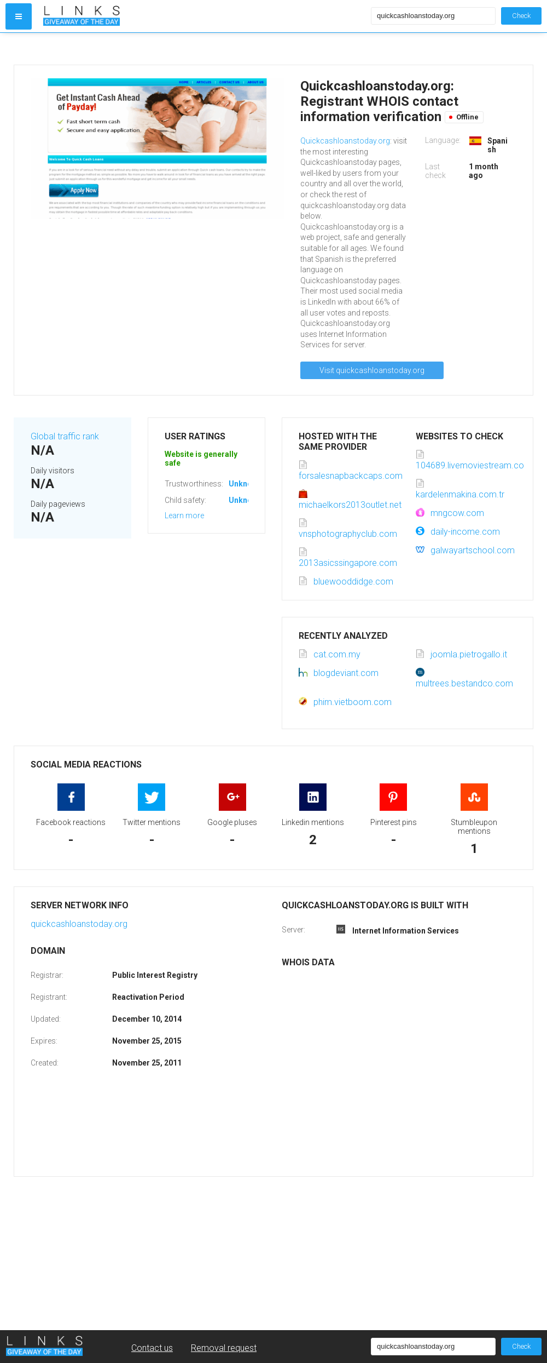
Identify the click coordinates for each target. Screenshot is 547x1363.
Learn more (184, 515)
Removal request (224, 1348)
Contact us (152, 1348)
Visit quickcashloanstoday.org (371, 370)
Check (521, 16)
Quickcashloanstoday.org (345, 140)
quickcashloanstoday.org (79, 924)
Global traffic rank (65, 436)
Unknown (245, 483)
